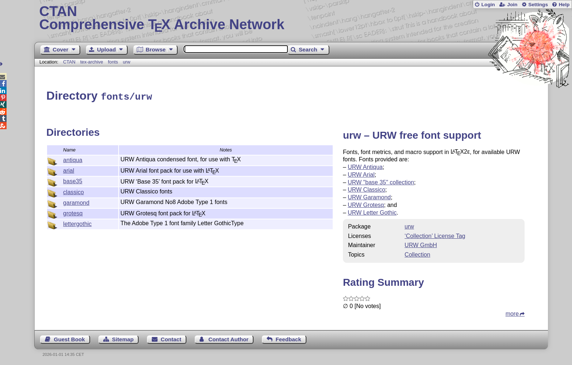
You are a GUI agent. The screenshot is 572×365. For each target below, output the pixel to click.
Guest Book (69, 338)
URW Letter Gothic (372, 211)
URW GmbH (421, 244)
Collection (417, 253)
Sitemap (123, 338)
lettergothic (77, 223)
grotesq (72, 212)
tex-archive (91, 62)
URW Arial (361, 173)
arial (68, 169)
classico (73, 191)
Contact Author (228, 338)
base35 (72, 180)
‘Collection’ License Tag (435, 235)
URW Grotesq (366, 204)
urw (127, 62)
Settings (538, 4)
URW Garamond (369, 196)
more (512, 313)
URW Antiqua (365, 166)
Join (512, 4)
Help (564, 4)
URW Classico (366, 188)
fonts (113, 62)
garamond (76, 202)
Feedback (288, 338)
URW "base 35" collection (381, 181)
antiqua (72, 159)
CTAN (69, 62)
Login (488, 4)
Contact (171, 338)
